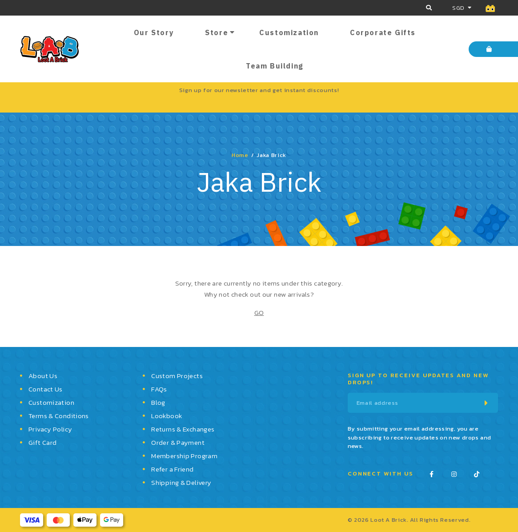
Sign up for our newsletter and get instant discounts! (259, 90)
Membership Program (184, 456)
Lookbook (166, 416)
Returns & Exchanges (182, 429)
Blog (158, 402)
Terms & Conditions (58, 416)
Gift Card (42, 442)
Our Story (154, 32)
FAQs (159, 389)
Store (216, 32)
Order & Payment (178, 442)
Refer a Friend (172, 469)
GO (259, 312)
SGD (458, 8)
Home (240, 155)
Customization (289, 32)
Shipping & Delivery (181, 482)
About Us (42, 376)
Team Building (275, 65)
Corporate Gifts (383, 32)
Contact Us (45, 389)
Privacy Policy (50, 429)
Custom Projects (177, 376)
